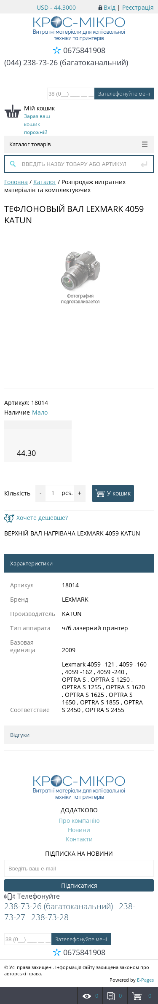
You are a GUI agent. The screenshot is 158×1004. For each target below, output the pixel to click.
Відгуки (19, 735)
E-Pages (145, 980)
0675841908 (84, 50)
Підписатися (79, 885)
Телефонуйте (32, 896)
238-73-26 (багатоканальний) (58, 906)
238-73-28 (50, 917)
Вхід (109, 7)
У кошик (113, 493)
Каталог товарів (78, 144)
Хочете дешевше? (36, 518)
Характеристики (31, 563)
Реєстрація (138, 7)
